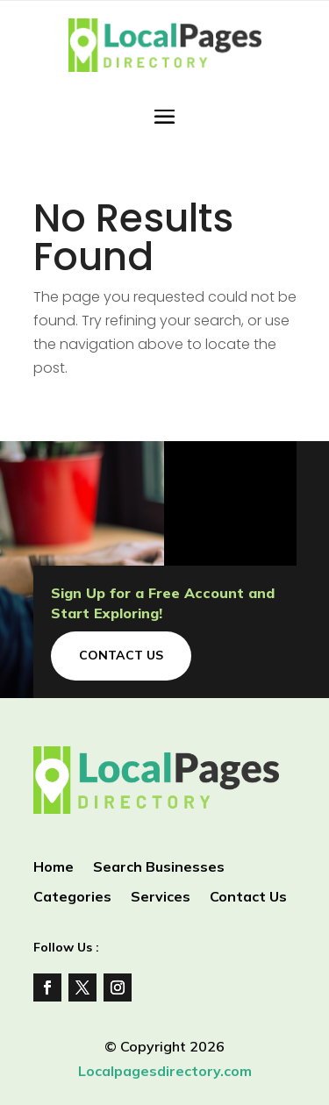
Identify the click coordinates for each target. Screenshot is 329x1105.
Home (53, 867)
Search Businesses (159, 867)
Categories (72, 897)
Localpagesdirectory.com (165, 1071)
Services (160, 897)
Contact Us (121, 655)
